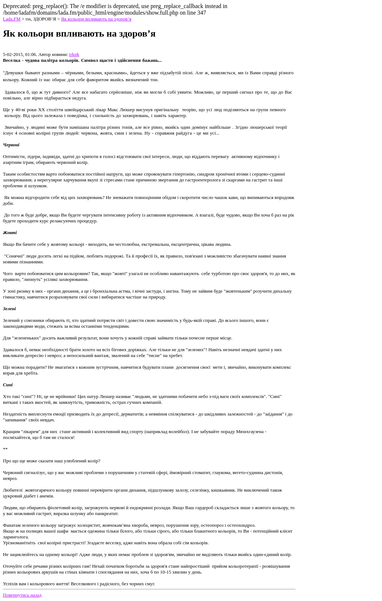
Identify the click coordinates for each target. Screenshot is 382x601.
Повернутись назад (22, 595)
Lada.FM (11, 19)
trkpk (74, 54)
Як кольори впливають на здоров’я (96, 19)
